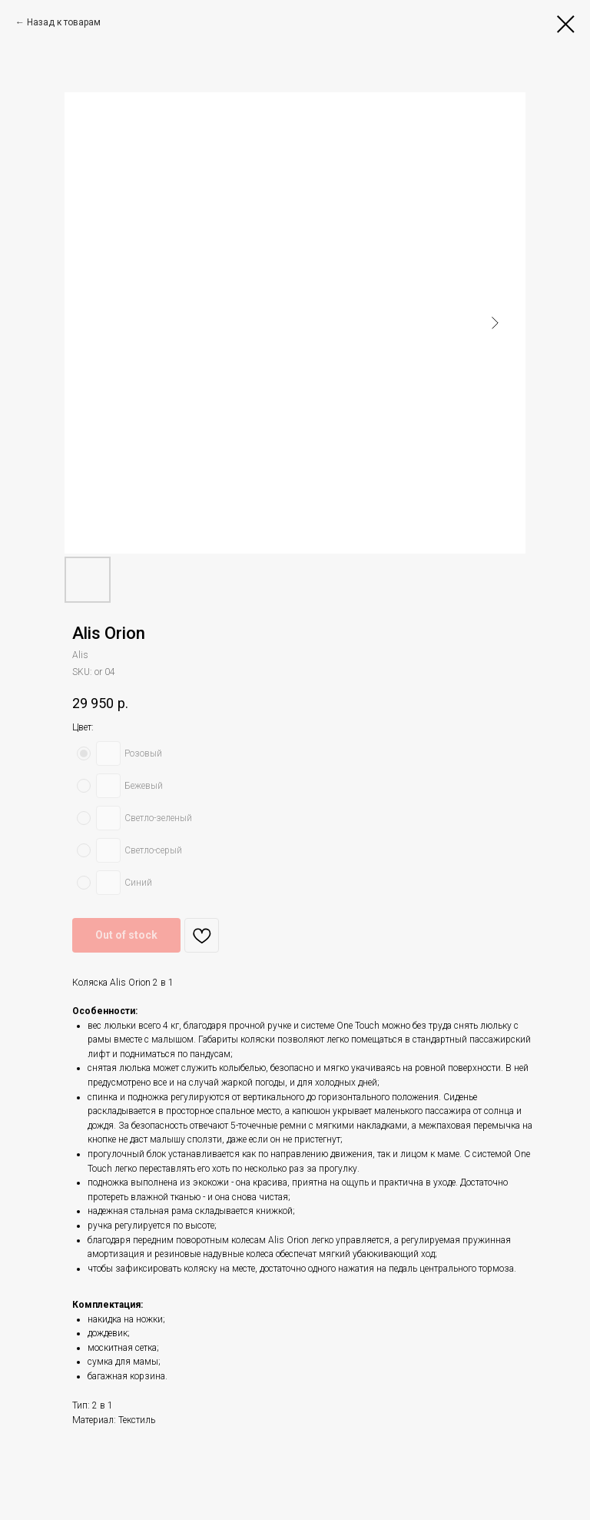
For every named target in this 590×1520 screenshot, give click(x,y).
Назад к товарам (64, 22)
